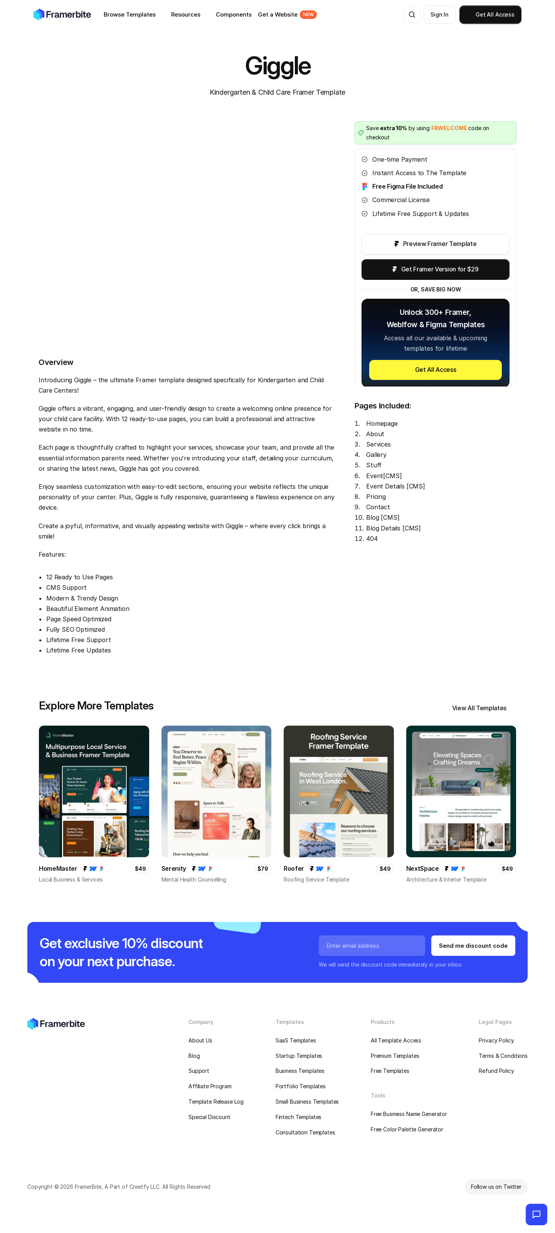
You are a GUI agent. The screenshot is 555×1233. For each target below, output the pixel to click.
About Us (200, 1040)
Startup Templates (299, 1055)
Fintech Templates (299, 1117)
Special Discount (209, 1117)
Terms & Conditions (503, 1055)
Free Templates (390, 1070)
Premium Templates (395, 1055)
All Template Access (396, 1040)
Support (198, 1070)
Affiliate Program (210, 1086)
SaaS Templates (296, 1040)
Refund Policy (496, 1070)
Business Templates (300, 1070)
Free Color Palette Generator (407, 1129)
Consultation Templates (305, 1132)
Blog (194, 1055)
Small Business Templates (307, 1101)
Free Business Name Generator (409, 1114)
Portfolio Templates (301, 1086)
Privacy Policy (496, 1040)
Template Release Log (216, 1101)
